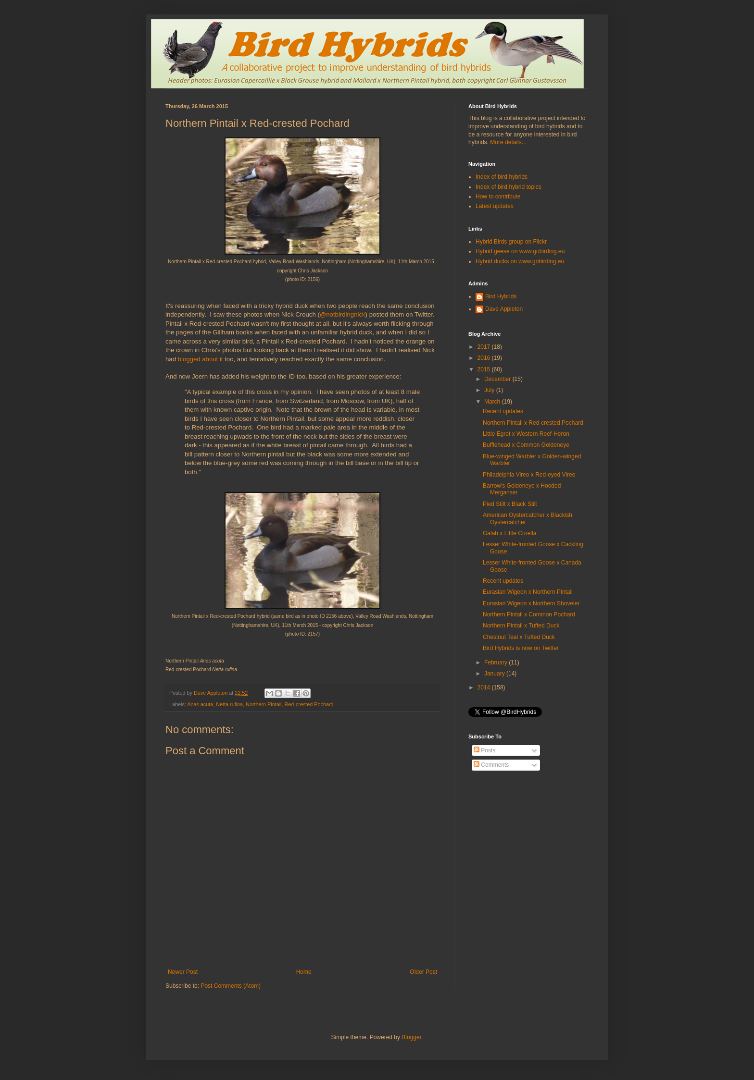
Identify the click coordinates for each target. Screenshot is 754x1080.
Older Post (423, 972)
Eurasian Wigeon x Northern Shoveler (531, 603)
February (496, 662)
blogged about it (200, 359)
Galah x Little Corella (509, 533)
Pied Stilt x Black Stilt (510, 504)
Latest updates (495, 206)
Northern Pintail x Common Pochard (529, 614)
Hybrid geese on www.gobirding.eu (520, 251)
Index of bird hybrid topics (508, 187)
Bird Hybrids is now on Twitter (521, 648)
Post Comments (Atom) (231, 985)
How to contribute (498, 196)
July (490, 390)
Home (304, 972)
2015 (485, 369)
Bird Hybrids (500, 296)
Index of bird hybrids (502, 176)
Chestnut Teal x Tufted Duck (519, 637)
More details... (508, 142)
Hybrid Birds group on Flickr (511, 241)
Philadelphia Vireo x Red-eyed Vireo (529, 474)
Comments (491, 764)
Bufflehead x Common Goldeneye (526, 445)
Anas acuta (200, 704)
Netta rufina (229, 704)
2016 (485, 358)
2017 (485, 347)
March (493, 401)
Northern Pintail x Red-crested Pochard (533, 422)
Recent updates (503, 411)
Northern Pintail (263, 704)
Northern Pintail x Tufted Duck (521, 625)
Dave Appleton (504, 309)
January (495, 673)
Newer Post (183, 972)
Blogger (411, 1037)
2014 (485, 687)
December (498, 379)
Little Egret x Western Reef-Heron (526, 433)
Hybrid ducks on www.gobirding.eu (520, 261)
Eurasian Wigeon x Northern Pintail (528, 592)
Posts (484, 750)
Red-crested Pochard (309, 704)
